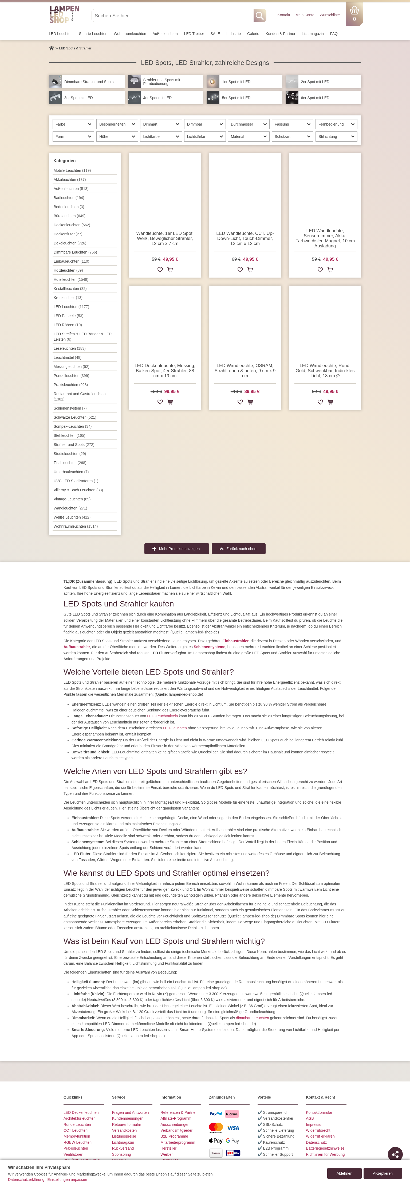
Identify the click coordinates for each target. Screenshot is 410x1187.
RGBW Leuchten (78, 1142)
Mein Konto (304, 15)
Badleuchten (69, 198)
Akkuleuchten (70, 179)
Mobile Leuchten (72, 170)
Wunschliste (330, 15)
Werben (167, 1154)
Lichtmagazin (313, 34)
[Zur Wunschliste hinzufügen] (160, 271)
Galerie (253, 34)
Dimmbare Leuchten (75, 252)
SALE (215, 34)
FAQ (334, 34)
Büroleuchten (69, 216)
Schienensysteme (209, 647)
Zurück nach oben (241, 549)
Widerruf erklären (320, 1136)
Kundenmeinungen (128, 1118)
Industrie (233, 34)
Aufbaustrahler (77, 647)
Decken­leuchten (72, 225)
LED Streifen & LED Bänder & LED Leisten (83, 336)
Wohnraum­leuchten (130, 34)
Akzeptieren (383, 1173)
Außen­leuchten (165, 34)
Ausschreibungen (174, 1124)
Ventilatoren (73, 1154)
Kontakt (283, 15)
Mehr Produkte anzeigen (179, 549)
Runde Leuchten (77, 1124)
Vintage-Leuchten (72, 499)
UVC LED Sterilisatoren (76, 481)
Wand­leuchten (70, 508)
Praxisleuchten (71, 385)
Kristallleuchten (70, 288)
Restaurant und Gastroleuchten (80, 396)
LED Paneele (68, 316)
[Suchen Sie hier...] (173, 15)
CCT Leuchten (76, 1130)
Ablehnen (344, 1173)
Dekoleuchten (70, 243)
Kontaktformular (319, 1112)
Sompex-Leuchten (73, 426)
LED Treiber (194, 34)
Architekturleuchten (80, 1118)
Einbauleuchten (71, 261)
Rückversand (123, 1148)
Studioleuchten (70, 454)
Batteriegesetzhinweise (325, 1148)
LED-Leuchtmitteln (162, 716)
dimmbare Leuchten (252, 1018)
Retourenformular (126, 1124)
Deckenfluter (68, 234)
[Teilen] (395, 1154)
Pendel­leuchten (71, 375)
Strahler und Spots (74, 444)
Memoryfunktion (77, 1136)
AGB (310, 1118)
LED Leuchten (61, 34)
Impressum (315, 1124)
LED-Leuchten (175, 728)
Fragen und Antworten (130, 1112)
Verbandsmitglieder (176, 1130)
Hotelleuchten (71, 279)
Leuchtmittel (67, 357)
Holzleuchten (68, 270)
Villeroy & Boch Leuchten (78, 490)
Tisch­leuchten (70, 463)
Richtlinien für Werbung (325, 1154)
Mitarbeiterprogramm (177, 1142)
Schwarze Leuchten (75, 417)
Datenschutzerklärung (26, 1179)
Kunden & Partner (280, 34)
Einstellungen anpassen (67, 1179)
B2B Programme (174, 1136)
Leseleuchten (70, 348)
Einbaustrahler (235, 641)
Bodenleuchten (69, 207)
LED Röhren (68, 325)
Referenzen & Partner (178, 1112)
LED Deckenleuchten (81, 1112)
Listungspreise (124, 1136)
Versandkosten (124, 1130)
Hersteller (168, 1148)
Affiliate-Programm (175, 1118)
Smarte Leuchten (93, 34)
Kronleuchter (68, 297)
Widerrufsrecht (318, 1130)
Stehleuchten (69, 435)
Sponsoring (121, 1154)
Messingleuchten (71, 366)
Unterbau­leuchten (71, 472)
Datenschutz (316, 1142)
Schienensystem (70, 408)
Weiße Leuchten (72, 517)
